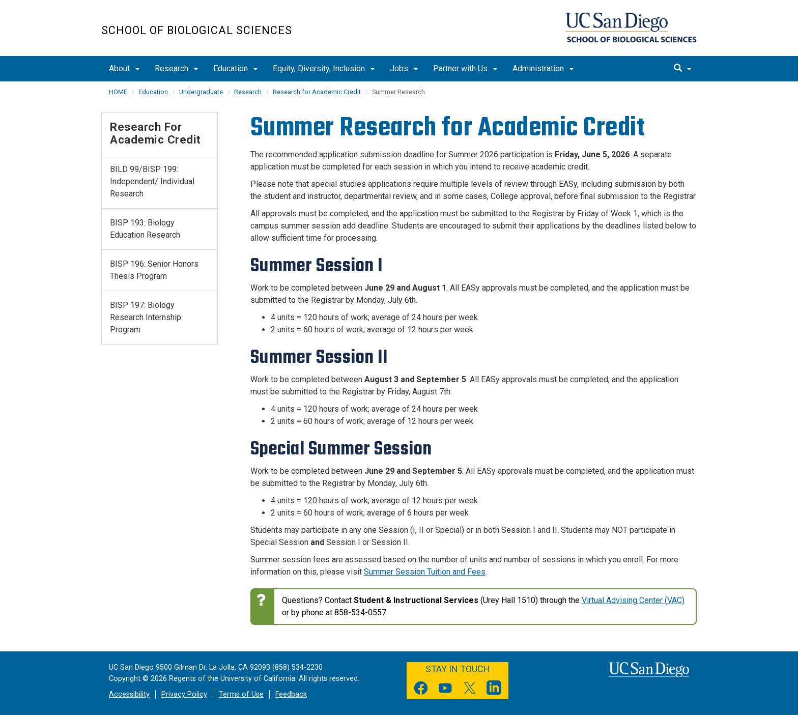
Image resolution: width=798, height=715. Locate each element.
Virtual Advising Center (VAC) (633, 600)
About (124, 68)
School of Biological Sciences (196, 30)
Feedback (291, 694)
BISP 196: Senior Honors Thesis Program (154, 270)
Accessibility (129, 694)
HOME (118, 92)
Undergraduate (201, 92)
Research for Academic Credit (317, 92)
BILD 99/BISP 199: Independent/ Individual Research (152, 181)
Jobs (404, 68)
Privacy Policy (184, 694)
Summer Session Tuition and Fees (425, 572)
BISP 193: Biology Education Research (145, 229)
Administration (543, 68)
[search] (682, 68)
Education (235, 68)
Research (176, 68)
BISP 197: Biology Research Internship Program (145, 317)
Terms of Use (241, 694)
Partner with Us (465, 68)
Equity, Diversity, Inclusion (324, 68)
